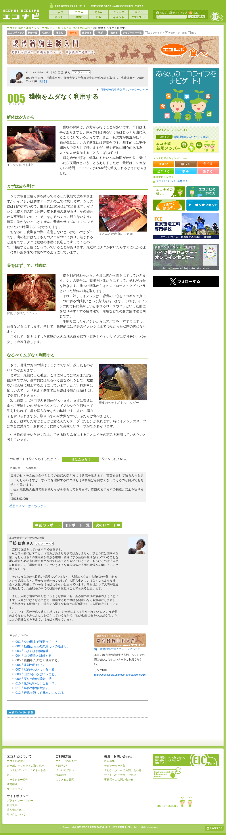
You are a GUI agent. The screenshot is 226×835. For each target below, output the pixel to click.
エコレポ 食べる (184, 52)
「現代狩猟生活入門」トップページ (119, 648)
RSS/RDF (61, 765)
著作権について (16, 809)
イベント (118, 17)
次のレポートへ (107, 525)
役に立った (80, 459)
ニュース (118, 12)
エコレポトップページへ (16, 33)
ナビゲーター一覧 (132, 33)
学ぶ (100, 33)
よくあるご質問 (65, 779)
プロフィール (80, 72)
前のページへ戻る (21, 713)
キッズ (59, 17)
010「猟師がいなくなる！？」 (36, 683)
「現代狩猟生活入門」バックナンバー (124, 89)
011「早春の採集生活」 (31, 688)
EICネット (217, 16)
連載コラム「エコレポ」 (40, 28)
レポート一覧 (77, 525)
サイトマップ (177, 12)
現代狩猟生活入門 (79, 28)
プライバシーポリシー (20, 800)
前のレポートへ (47, 525)
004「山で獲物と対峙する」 (35, 655)
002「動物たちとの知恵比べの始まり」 (42, 646)
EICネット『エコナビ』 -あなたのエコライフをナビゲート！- (21, 14)
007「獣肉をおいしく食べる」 (36, 669)
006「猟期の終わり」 (30, 665)
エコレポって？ (154, 33)
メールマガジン (65, 770)
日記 (98, 17)
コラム (78, 12)
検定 (78, 17)
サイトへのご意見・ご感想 (120, 775)
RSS (193, 12)
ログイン (164, 137)
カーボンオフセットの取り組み (25, 765)
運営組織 (12, 784)
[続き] (43, 81)
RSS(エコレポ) (192, 33)
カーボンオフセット (202, 205)
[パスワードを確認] (197, 136)
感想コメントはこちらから (27, 506)
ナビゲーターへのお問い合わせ (122, 770)
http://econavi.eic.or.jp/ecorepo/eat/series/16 (120, 674)
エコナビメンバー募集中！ (172, 181)
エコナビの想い (169, 191)
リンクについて (16, 814)
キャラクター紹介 (17, 779)
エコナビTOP (15, 28)
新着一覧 (33, 33)
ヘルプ (161, 12)
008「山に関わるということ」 (36, 674)
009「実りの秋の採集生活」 (35, 678)
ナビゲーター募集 (176, 33)
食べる (62, 28)
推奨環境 (61, 775)
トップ (59, 12)
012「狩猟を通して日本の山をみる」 (41, 692)
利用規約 (12, 805)
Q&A (98, 12)
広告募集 (109, 761)
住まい (46, 33)
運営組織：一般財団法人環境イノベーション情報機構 (167, 772)
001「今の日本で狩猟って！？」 (38, 641)
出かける (87, 33)
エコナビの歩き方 (202, 191)
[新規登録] (180, 136)
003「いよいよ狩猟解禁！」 (35, 651)
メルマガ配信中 (169, 205)
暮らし (60, 33)
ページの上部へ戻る (214, 828)
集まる (114, 33)
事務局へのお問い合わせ (118, 779)
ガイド (138, 12)
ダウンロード (138, 17)
